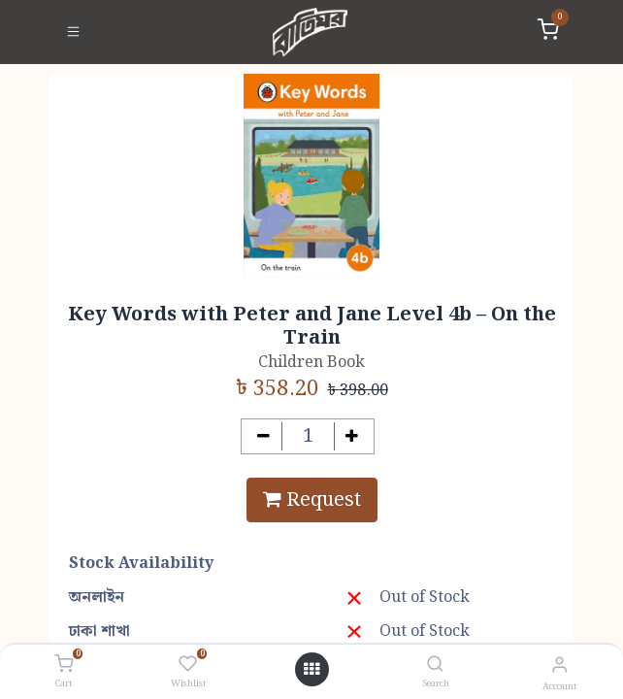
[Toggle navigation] (73, 32)
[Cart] (64, 665)
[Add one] (353, 436)
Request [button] (312, 500)
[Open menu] (311, 669)
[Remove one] (263, 436)
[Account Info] (559, 665)
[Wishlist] (188, 665)
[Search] (435, 665)
